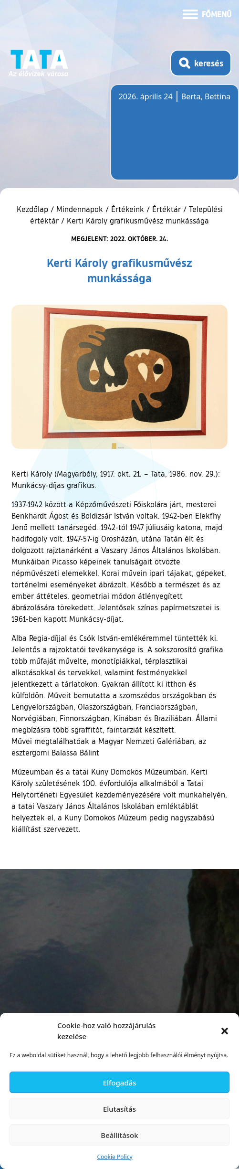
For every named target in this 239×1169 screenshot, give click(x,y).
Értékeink (127, 209)
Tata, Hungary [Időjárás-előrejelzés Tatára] (172, 138)
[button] (224, 1031)
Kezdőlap (34, 209)
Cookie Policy (114, 1157)
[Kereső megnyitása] (200, 63)
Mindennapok (79, 209)
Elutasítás (119, 1109)
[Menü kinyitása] (207, 13)
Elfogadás (119, 1082)
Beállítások (119, 1135)
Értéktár (166, 209)
